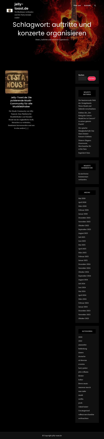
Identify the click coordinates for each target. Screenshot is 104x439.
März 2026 (82, 206)
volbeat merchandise (86, 414)
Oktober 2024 (83, 272)
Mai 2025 (81, 245)
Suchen (81, 75)
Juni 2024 (82, 287)
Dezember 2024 (84, 264)
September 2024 (84, 276)
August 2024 (83, 280)
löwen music (83, 383)
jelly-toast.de (21, 6)
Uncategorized (84, 411)
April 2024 (82, 295)
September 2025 (84, 229)
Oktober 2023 (83, 318)
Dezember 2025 (84, 218)
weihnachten (83, 418)
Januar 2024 (83, 307)
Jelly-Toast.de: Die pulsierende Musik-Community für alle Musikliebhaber (21, 102)
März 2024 (82, 299)
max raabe (82, 391)
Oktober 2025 (83, 225)
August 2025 (83, 233)
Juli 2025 (81, 237)
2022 (80, 341)
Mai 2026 (81, 198)
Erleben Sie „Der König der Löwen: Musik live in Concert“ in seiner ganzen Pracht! (86, 118)
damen (81, 352)
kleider (81, 376)
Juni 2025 (82, 241)
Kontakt (87, 5)
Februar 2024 (83, 303)
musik (80, 395)
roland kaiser (83, 407)
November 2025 (84, 222)
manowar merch (84, 387)
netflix (80, 399)
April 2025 (82, 249)
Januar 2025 (83, 260)
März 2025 (82, 253)
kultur (80, 380)
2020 (80, 337)
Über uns (77, 5)
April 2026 (82, 202)
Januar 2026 (83, 214)
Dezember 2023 (84, 311)
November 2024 (84, 268)
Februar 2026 (83, 210)
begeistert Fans (84, 153)
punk (80, 403)
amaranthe (82, 345)
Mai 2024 (81, 291)
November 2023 (84, 314)
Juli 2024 (81, 284)
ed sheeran (82, 360)
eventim (81, 364)
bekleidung (82, 349)
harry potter (83, 368)
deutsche (82, 356)
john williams (83, 372)
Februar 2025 (83, 256)
